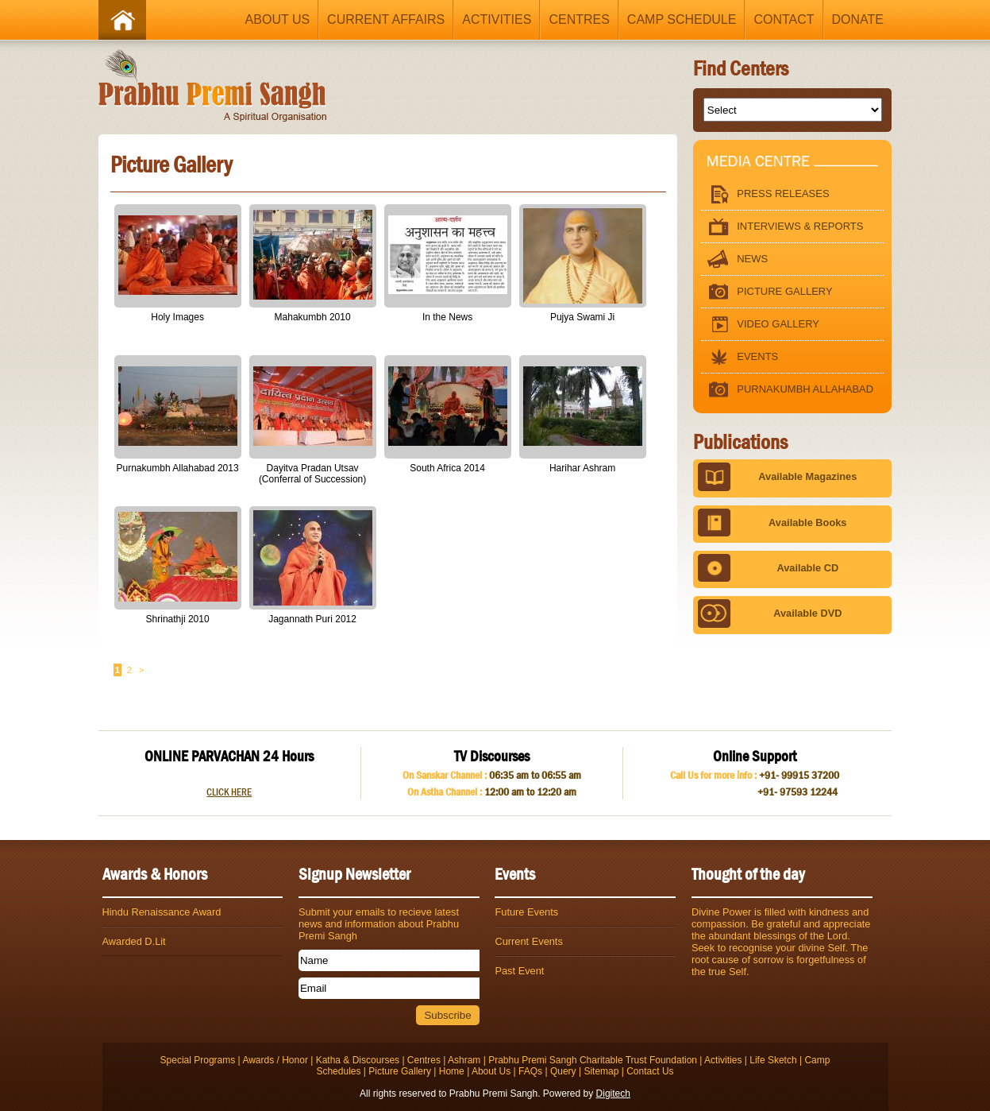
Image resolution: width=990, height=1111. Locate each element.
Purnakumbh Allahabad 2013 (178, 468)
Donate (858, 19)
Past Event (519, 971)
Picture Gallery (766, 292)
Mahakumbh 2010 (313, 317)
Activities (496, 19)
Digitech (613, 1093)
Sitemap (601, 1071)
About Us (277, 19)
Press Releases (765, 194)
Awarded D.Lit (134, 941)
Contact (783, 19)
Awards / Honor (274, 1060)
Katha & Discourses (357, 1060)
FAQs (530, 1071)
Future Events (526, 912)
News (734, 259)
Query (563, 1071)
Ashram (464, 1060)
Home (451, 1071)
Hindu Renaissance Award (161, 912)
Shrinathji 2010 (178, 619)
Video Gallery (760, 324)
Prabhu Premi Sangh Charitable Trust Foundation (592, 1060)
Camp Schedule (682, 19)
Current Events (528, 941)
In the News (447, 317)
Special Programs (198, 1060)
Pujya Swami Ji (582, 317)
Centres (579, 19)
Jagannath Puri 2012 (312, 619)
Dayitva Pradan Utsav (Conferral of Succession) (312, 474)
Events (739, 357)
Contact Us (649, 1071)
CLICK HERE (229, 792)
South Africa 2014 (447, 468)
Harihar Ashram (582, 468)
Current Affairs (386, 19)
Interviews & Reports (782, 227)
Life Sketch (772, 1060)
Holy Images (177, 317)
